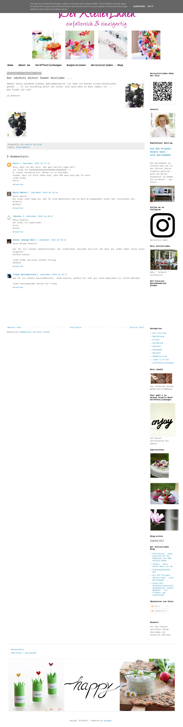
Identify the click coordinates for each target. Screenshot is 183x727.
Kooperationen (76, 65)
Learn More (139, 6)
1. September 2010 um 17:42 (34, 163)
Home (10, 65)
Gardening (157, 343)
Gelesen (156, 346)
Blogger (108, 721)
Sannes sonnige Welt (24, 240)
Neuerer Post (14, 327)
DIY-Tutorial (159, 333)
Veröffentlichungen (48, 65)
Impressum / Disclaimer (24, 653)
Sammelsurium (159, 356)
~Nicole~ (17, 216)
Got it (150, 6)
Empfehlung (158, 336)
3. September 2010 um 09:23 (51, 240)
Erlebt (156, 340)
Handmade (157, 350)
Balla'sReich (20, 193)
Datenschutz (17, 650)
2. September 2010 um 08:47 (38, 216)
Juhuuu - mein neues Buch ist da (162, 565)
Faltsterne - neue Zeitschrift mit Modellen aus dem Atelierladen (162, 557)
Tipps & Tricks (160, 360)
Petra (16, 163)
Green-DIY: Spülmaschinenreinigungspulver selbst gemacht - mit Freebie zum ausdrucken (163, 589)
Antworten (18, 185)
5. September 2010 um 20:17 (52, 275)
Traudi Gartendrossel (24, 275)
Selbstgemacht (23, 147)
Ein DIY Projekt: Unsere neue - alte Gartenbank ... (163, 577)
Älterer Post (137, 327)
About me (24, 65)
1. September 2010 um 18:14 (42, 193)
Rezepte (156, 353)
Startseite (75, 327)
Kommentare (159, 611)
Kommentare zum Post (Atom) (35, 332)
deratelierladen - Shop (107, 65)
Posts (156, 606)
